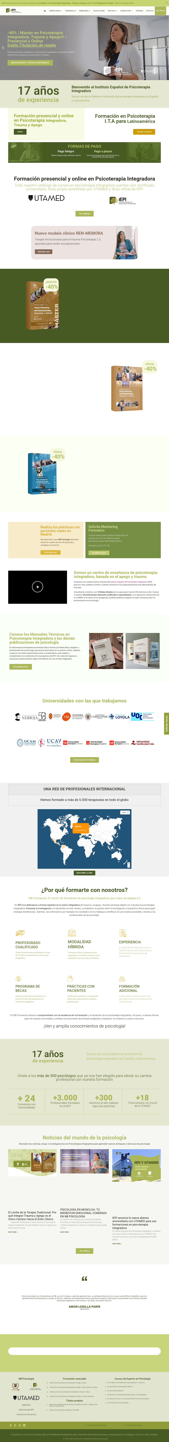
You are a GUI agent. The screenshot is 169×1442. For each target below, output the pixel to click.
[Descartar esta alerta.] (167, 2)
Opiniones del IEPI (26, 1410)
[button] (3, 48)
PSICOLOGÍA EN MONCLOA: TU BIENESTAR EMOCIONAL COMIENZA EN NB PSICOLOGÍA (83, 1213)
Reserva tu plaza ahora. (124, 3)
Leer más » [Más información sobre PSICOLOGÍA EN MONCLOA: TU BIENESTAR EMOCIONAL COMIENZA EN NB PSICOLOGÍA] (65, 1232)
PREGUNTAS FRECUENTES (26, 1415)
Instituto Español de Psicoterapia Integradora (128, 582)
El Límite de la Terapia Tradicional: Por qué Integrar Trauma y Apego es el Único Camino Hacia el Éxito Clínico (32, 1216)
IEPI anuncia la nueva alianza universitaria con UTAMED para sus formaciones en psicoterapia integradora (134, 1223)
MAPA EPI (26, 1405)
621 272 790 (104, 546)
